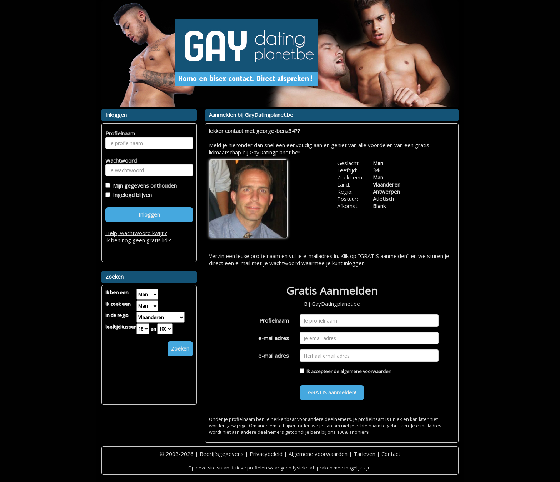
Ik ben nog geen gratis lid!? (138, 240)
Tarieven (364, 453)
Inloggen (149, 214)
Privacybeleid (266, 453)
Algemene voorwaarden (318, 453)
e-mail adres (273, 338)
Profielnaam (274, 320)
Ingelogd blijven (131, 194)
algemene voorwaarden (365, 371)
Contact (390, 453)
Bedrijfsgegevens (222, 453)
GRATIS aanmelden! (332, 392)
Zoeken (180, 348)
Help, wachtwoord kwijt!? (136, 233)
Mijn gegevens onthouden (143, 185)
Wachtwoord (119, 160)
